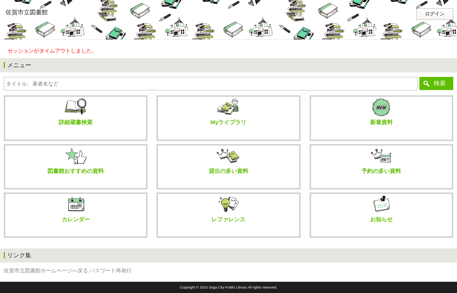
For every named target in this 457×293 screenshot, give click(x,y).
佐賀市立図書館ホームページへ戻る (46, 270)
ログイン (435, 14)
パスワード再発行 (111, 270)
